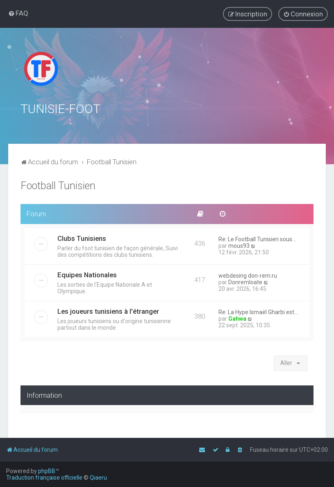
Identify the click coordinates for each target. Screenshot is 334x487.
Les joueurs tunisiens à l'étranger (108, 310)
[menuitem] (18, 13)
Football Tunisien (57, 185)
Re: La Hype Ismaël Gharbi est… (258, 311)
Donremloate (245, 281)
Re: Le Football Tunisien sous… (257, 238)
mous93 (239, 245)
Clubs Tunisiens (81, 237)
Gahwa (237, 318)
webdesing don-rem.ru (247, 275)
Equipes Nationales (87, 274)
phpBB (46, 471)
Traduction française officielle (44, 477)
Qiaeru (98, 477)
